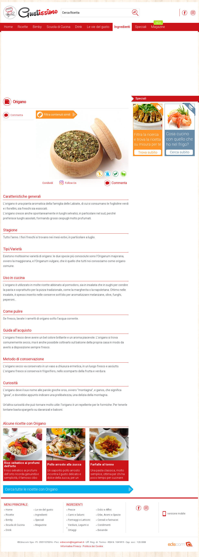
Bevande (103, 530)
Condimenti (104, 525)
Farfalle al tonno (102, 464)
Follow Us (70, 183)
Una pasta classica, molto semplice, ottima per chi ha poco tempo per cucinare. (107, 474)
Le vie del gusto (98, 27)
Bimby (37, 27)
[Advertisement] (99, 63)
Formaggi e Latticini (79, 519)
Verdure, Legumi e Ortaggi (78, 528)
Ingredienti (122, 27)
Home (8, 27)
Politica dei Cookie (93, 546)
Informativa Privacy (70, 546)
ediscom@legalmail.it (72, 542)
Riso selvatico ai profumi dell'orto (22, 464)
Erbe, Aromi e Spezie (109, 514)
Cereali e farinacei (108, 519)
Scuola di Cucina (58, 27)
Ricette (23, 27)
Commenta (119, 183)
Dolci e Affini (104, 509)
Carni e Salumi (76, 514)
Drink (78, 27)
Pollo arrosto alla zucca (64, 464)
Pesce (71, 509)
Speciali (140, 27)
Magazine (158, 26)
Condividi (47, 183)
